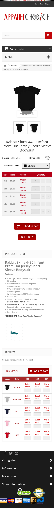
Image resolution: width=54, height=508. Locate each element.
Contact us (39, 4)
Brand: (5, 158)
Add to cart (39, 371)
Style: (32, 158)
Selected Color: (12, 165)
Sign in (47, 4)
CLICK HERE (12, 316)
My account (9, 476)
